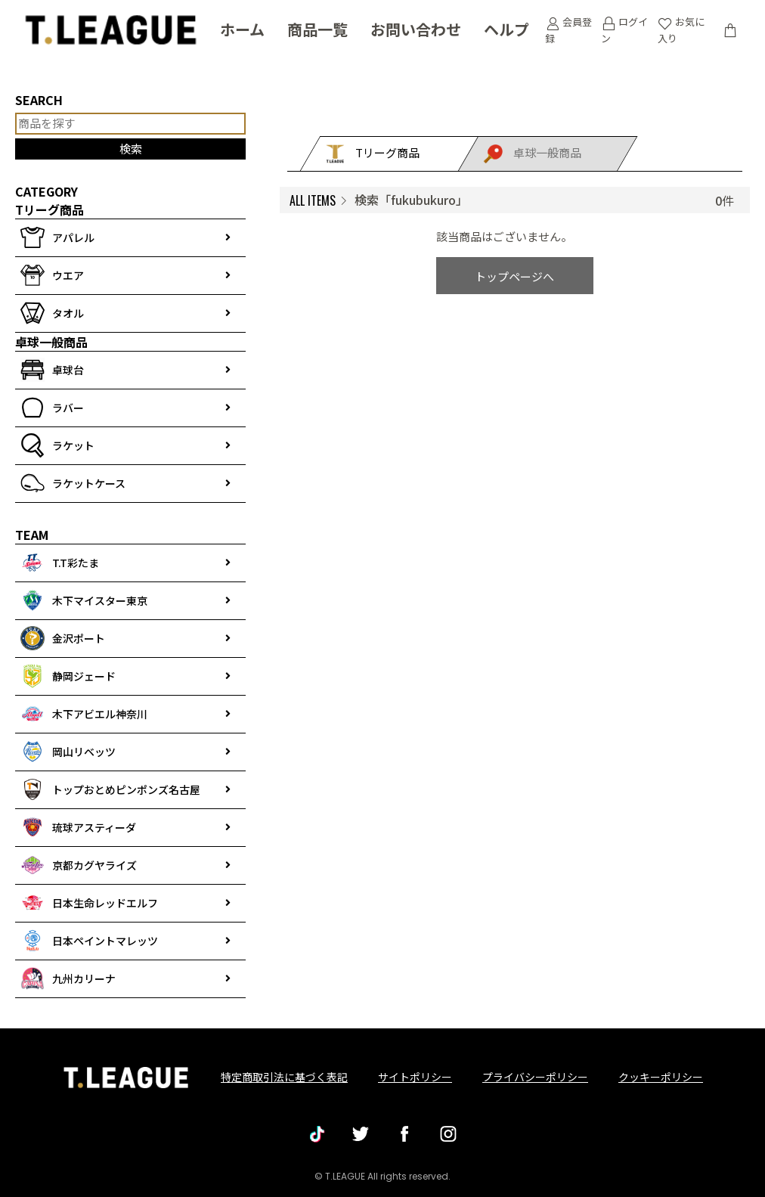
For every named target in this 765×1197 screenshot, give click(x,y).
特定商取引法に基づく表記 (284, 1076)
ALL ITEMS (313, 200)
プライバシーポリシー (535, 1076)
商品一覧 (317, 30)
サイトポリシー (415, 1076)
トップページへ (514, 276)
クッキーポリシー (660, 1076)
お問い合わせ (415, 30)
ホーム (242, 30)
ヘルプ (506, 30)
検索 (130, 149)
